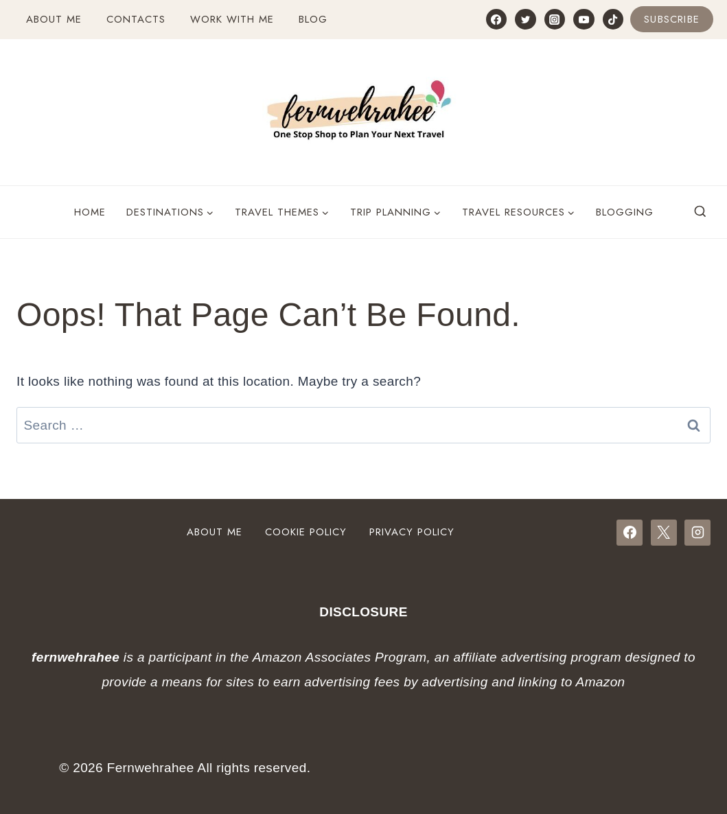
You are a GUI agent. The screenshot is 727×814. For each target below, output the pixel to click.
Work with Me (232, 19)
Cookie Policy (306, 531)
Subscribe (672, 19)
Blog (313, 19)
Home (90, 212)
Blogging (625, 212)
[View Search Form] (700, 212)
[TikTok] (613, 19)
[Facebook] (496, 19)
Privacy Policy (411, 531)
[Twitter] (525, 19)
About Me (54, 19)
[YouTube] (583, 19)
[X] (664, 533)
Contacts (135, 19)
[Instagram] (554, 19)
